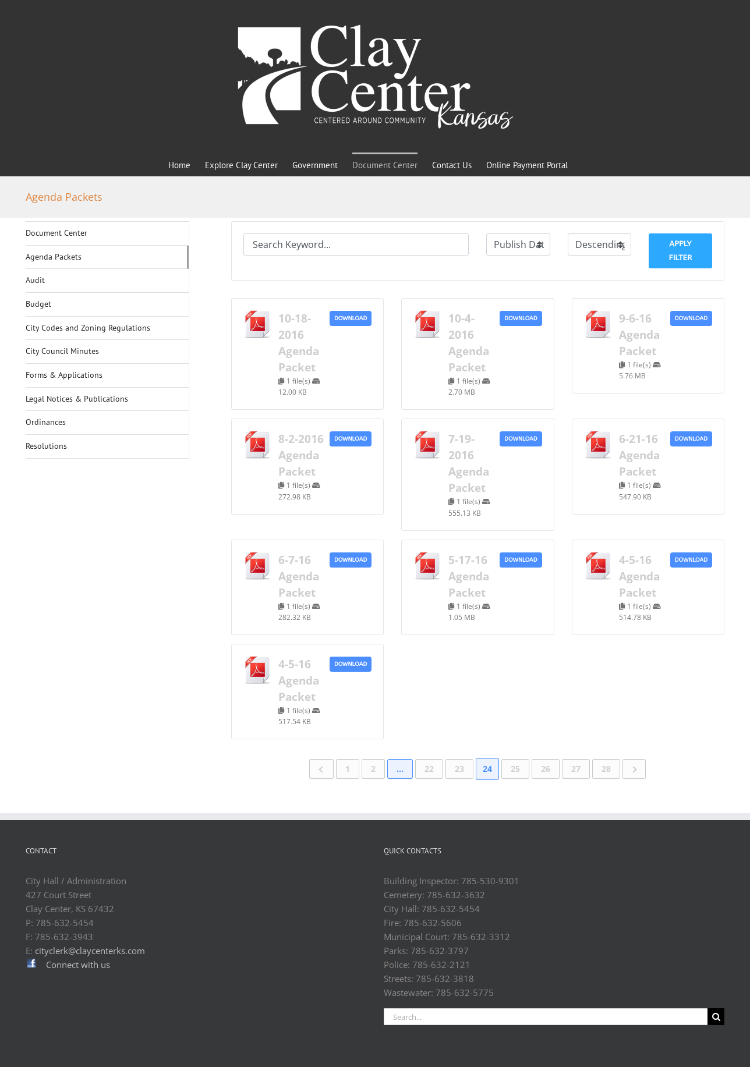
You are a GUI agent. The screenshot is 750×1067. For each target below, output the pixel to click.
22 (429, 768)
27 (576, 768)
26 (545, 768)
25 (515, 768)
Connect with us (78, 964)
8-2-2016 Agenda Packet (301, 454)
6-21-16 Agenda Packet (639, 454)
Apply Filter (680, 250)
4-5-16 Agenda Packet (639, 576)
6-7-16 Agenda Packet (298, 576)
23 (459, 768)
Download (350, 318)
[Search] (715, 1016)
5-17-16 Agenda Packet (468, 576)
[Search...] (545, 1016)
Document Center (56, 233)
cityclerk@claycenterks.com (90, 950)
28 (606, 768)
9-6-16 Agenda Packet (639, 334)
